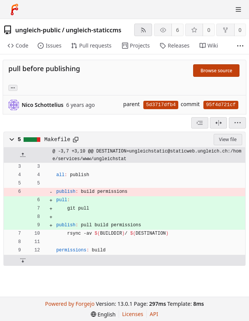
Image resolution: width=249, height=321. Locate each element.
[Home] (14, 9)
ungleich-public (38, 30)
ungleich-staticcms (93, 30)
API (154, 314)
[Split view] (218, 123)
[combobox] (199, 123)
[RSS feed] (143, 30)
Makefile (57, 140)
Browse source (216, 70)
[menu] (237, 123)
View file (227, 139)
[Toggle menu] (238, 9)
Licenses (132, 314)
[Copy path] (75, 139)
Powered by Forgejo (70, 303)
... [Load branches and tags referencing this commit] (13, 87)
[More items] (240, 46)
